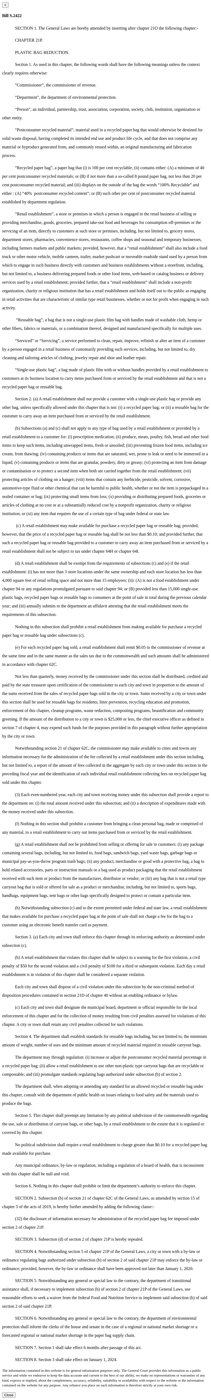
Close (8, 1395)
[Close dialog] (5, 5)
